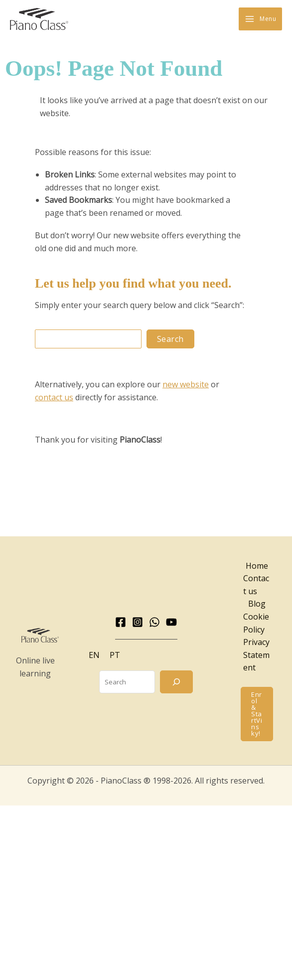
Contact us (256, 586)
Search (170, 339)
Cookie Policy (256, 624)
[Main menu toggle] (260, 19)
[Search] (176, 682)
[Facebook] (120, 622)
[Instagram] (137, 622)
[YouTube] (171, 622)
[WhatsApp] (154, 622)
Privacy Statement (256, 656)
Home (257, 566)
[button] (257, 714)
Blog (257, 604)
